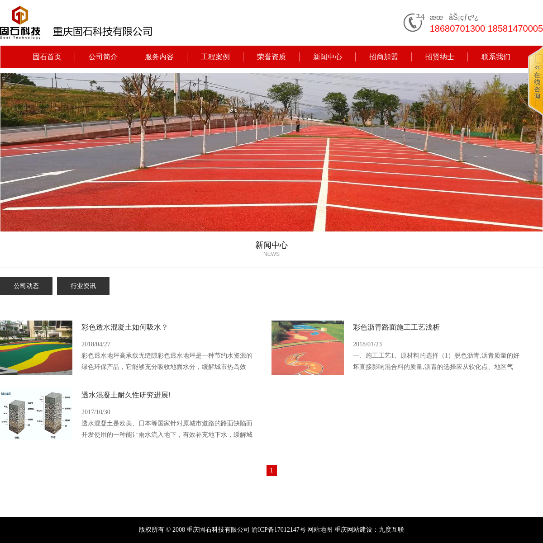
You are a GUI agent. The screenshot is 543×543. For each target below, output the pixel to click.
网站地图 (320, 529)
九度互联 (391, 529)
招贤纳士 (439, 57)
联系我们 (495, 57)
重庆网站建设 (353, 529)
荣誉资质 (271, 57)
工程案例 (215, 57)
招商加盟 (383, 57)
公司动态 (26, 286)
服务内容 (159, 57)
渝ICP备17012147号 (279, 529)
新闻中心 (327, 57)
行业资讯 (83, 286)
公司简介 (103, 57)
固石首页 (47, 57)
